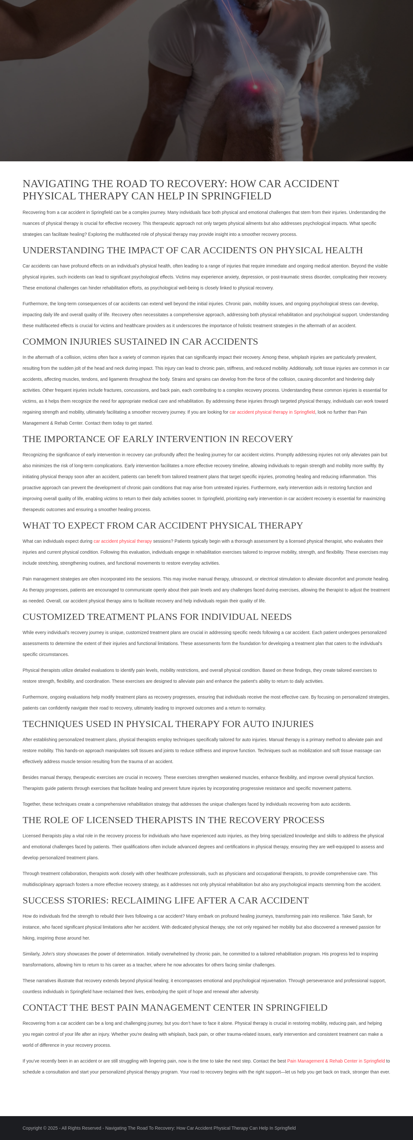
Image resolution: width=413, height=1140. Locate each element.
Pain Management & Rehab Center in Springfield (336, 1061)
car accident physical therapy (123, 541)
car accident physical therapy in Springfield (272, 412)
